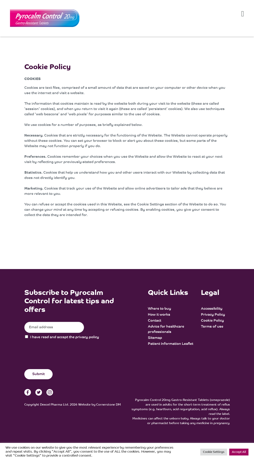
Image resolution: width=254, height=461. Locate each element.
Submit (38, 374)
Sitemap (155, 338)
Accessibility (211, 309)
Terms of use (212, 326)
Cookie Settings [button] (213, 452)
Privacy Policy (213, 315)
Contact (154, 321)
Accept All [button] (239, 452)
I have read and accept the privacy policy (64, 337)
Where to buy (159, 309)
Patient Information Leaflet (170, 344)
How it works (159, 315)
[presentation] (58, 359)
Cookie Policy (212, 321)
